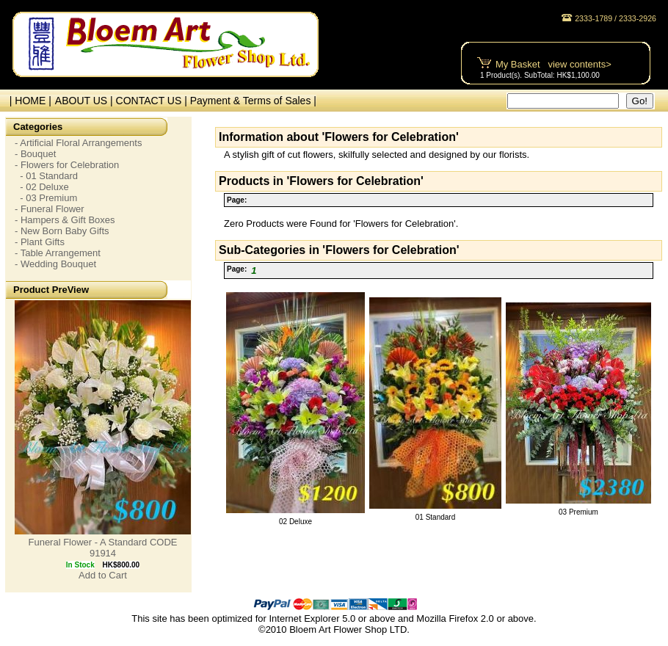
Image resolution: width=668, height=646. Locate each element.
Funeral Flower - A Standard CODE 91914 (102, 548)
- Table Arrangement (58, 252)
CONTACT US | (153, 100)
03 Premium (578, 512)
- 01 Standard (46, 175)
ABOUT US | (85, 100)
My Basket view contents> (553, 64)
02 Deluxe (295, 522)
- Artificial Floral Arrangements (78, 142)
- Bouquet (35, 153)
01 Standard (435, 517)
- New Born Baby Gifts (62, 230)
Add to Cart (103, 575)
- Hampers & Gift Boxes (65, 219)
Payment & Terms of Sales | (253, 100)
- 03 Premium (46, 197)
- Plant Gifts (40, 241)
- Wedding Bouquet (55, 263)
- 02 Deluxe (42, 186)
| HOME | (27, 100)
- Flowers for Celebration (67, 164)
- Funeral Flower (49, 208)
